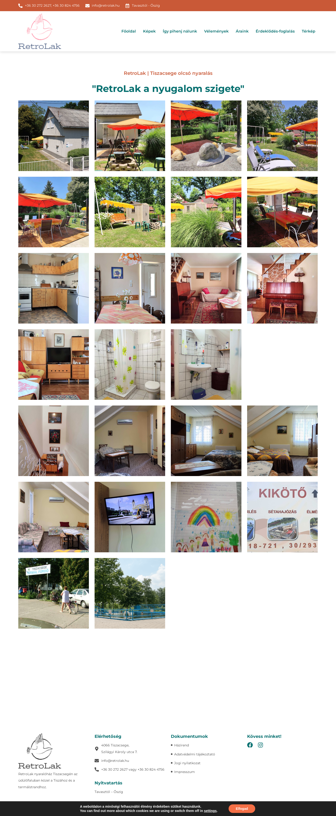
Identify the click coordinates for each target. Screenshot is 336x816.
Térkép (308, 31)
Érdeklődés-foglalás (275, 31)
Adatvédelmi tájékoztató (183, 806)
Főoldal (128, 31)
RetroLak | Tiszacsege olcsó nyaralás (168, 73)
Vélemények (216, 31)
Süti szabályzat (214, 806)
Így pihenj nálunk (180, 31)
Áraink (242, 31)
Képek (149, 31)
